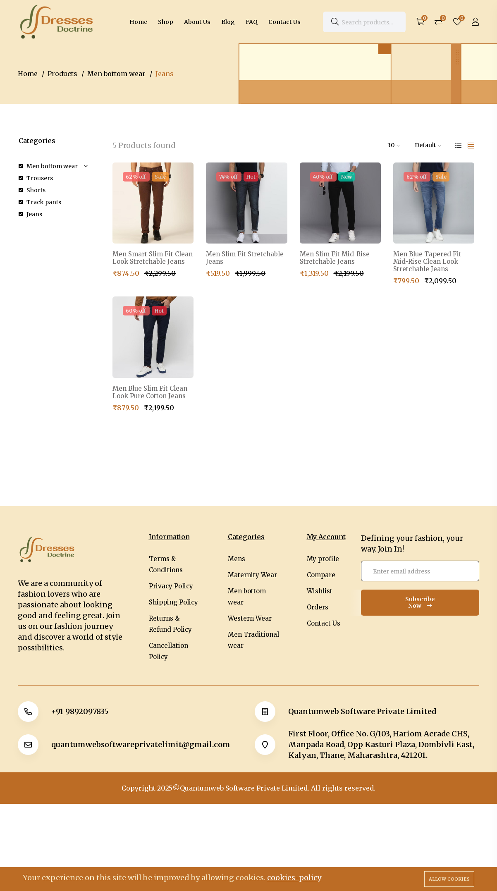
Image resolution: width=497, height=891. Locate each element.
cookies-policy (294, 877)
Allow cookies (449, 879)
